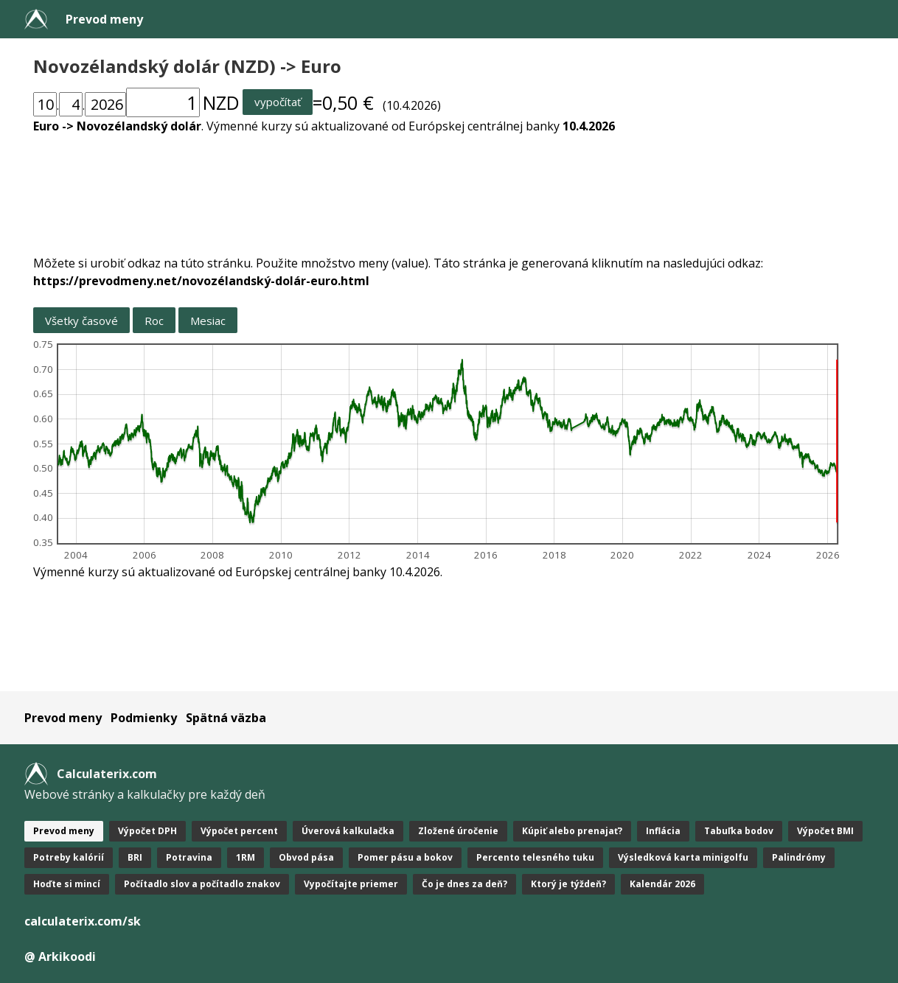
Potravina (189, 857)
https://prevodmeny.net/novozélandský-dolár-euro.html (201, 281)
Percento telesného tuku (535, 857)
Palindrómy (799, 857)
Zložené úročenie (458, 831)
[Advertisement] (449, 186)
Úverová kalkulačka (348, 831)
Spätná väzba (226, 718)
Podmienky (144, 718)
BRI (135, 857)
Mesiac (208, 320)
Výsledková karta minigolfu (683, 857)
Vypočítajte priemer (351, 884)
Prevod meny (104, 19)
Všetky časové (81, 320)
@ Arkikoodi (60, 956)
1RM (245, 857)
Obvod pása (306, 857)
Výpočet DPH (147, 831)
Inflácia (663, 831)
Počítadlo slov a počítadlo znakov (202, 884)
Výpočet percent (239, 831)
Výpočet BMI (825, 831)
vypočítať (277, 101)
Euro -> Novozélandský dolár (117, 126)
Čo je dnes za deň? (464, 884)
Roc (154, 320)
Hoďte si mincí (66, 884)
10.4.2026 (589, 126)
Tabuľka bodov (738, 831)
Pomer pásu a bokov (405, 857)
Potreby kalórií (68, 857)
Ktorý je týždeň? (568, 884)
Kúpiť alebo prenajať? (572, 831)
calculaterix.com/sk (82, 921)
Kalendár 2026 (662, 884)
